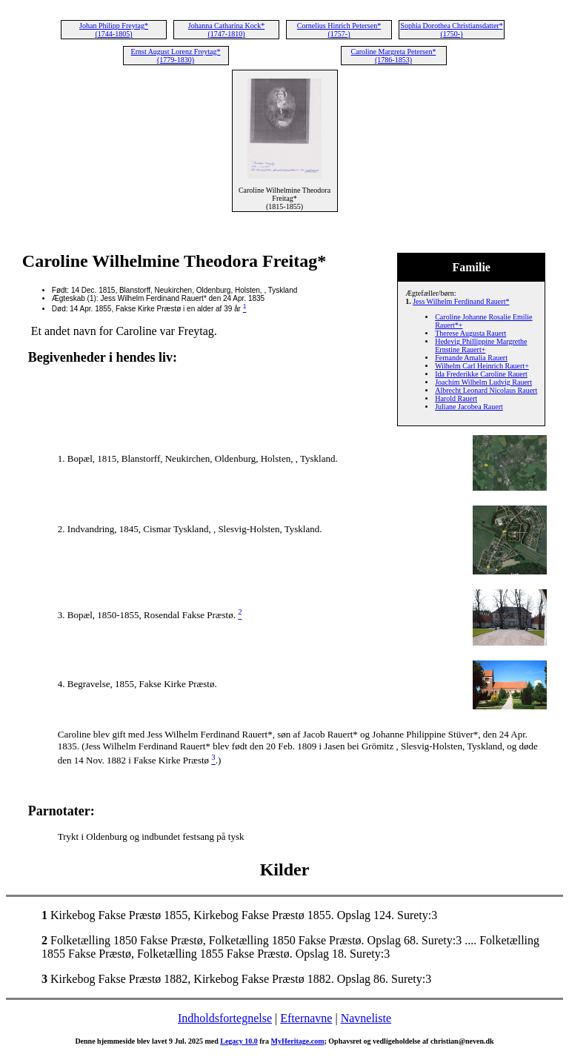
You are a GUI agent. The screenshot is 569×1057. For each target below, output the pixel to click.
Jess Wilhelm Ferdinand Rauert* (461, 301)
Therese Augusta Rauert (470, 333)
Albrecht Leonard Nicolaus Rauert (486, 390)
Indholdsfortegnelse (225, 1018)
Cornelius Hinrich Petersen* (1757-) (339, 29)
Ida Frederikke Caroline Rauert (481, 374)
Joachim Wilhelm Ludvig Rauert (483, 382)
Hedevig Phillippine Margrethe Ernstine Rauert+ (481, 345)
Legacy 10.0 (239, 1041)
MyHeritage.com (298, 1041)
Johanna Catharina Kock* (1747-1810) (226, 29)
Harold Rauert (456, 398)
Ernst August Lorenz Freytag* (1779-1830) (176, 55)
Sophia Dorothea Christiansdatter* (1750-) (451, 29)
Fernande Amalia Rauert (471, 358)
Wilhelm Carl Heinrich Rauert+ (482, 366)
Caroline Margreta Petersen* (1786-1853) (393, 55)
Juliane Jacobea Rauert (469, 406)
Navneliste (366, 1018)
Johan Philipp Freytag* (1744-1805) (113, 29)
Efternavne (306, 1018)
